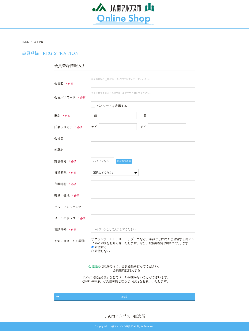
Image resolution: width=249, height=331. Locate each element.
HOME (25, 42)
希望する (99, 247)
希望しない (100, 251)
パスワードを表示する (112, 105)
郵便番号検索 (124, 161)
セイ (94, 126)
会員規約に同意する (126, 270)
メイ (143, 126)
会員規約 (94, 266)
